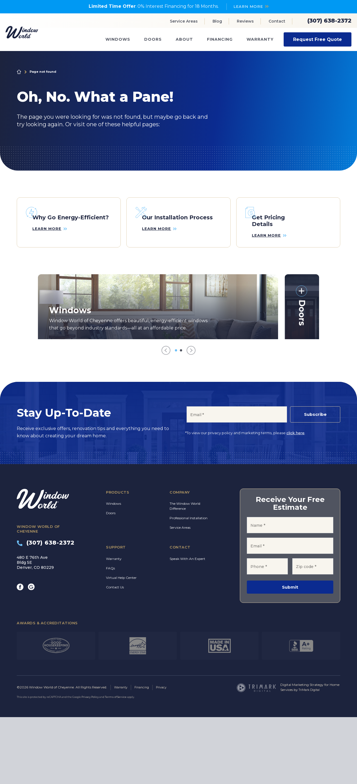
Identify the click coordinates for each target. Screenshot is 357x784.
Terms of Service (116, 763)
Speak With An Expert (187, 626)
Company (180, 559)
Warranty (260, 39)
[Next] (191, 417)
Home (19, 72)
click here (295, 500)
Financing (220, 39)
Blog (217, 21)
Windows (117, 39)
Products (117, 559)
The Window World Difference (185, 573)
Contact (277, 21)
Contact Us (115, 654)
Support (116, 614)
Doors (153, 39)
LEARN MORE (248, 6)
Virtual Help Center (121, 645)
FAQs (110, 635)
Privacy (166, 754)
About (184, 39)
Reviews (245, 21)
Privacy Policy (90, 763)
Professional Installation (189, 585)
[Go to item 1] (176, 417)
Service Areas (184, 21)
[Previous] (165, 417)
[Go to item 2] (181, 417)
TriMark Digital (311, 757)
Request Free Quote (317, 39)
